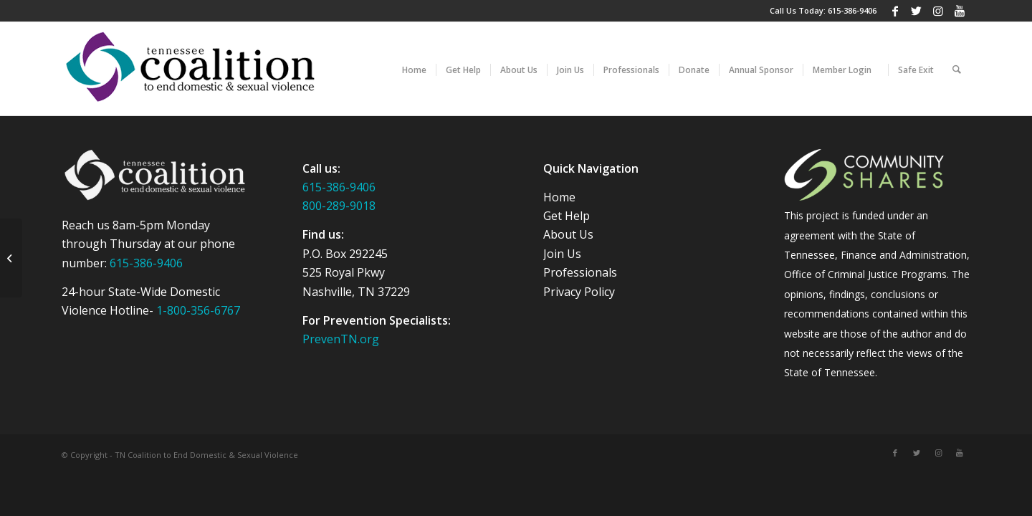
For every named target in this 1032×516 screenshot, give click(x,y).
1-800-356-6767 (198, 310)
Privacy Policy (579, 292)
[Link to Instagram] (937, 11)
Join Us (562, 254)
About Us (568, 234)
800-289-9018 (339, 206)
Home (559, 197)
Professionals (580, 272)
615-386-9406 (852, 10)
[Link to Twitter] (916, 11)
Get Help (566, 216)
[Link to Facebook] (894, 11)
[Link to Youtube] (959, 11)
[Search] (956, 68)
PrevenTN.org (340, 339)
